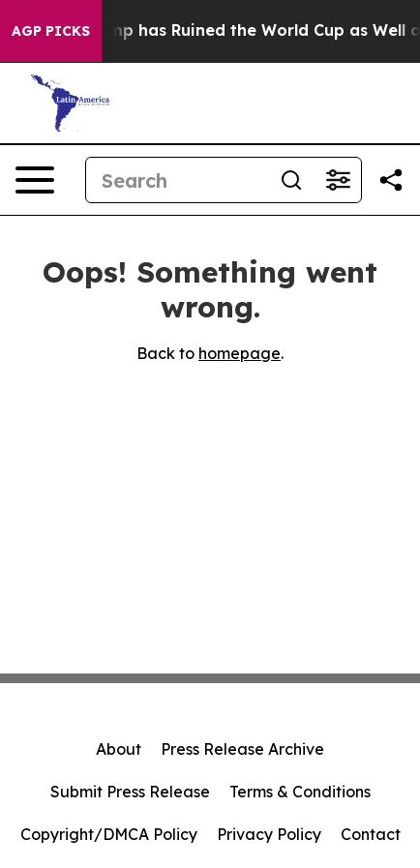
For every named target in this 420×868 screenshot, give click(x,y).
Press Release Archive (242, 749)
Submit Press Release (130, 791)
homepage (239, 353)
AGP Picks (51, 31)
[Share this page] (391, 180)
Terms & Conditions (300, 791)
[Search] (177, 180)
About (118, 749)
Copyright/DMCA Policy (108, 834)
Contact (371, 834)
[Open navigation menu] (34, 180)
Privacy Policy (269, 834)
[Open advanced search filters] (338, 180)
